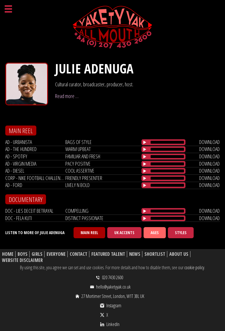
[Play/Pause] (144, 142)
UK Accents (124, 232)
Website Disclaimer (22, 260)
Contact (78, 254)
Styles (181, 232)
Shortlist (154, 254)
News (134, 254)
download (209, 141)
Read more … (67, 96)
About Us (178, 254)
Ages (155, 232)
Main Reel (89, 232)
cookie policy (194, 267)
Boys (23, 254)
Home (7, 254)
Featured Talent (108, 254)
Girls (37, 254)
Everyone (56, 254)
